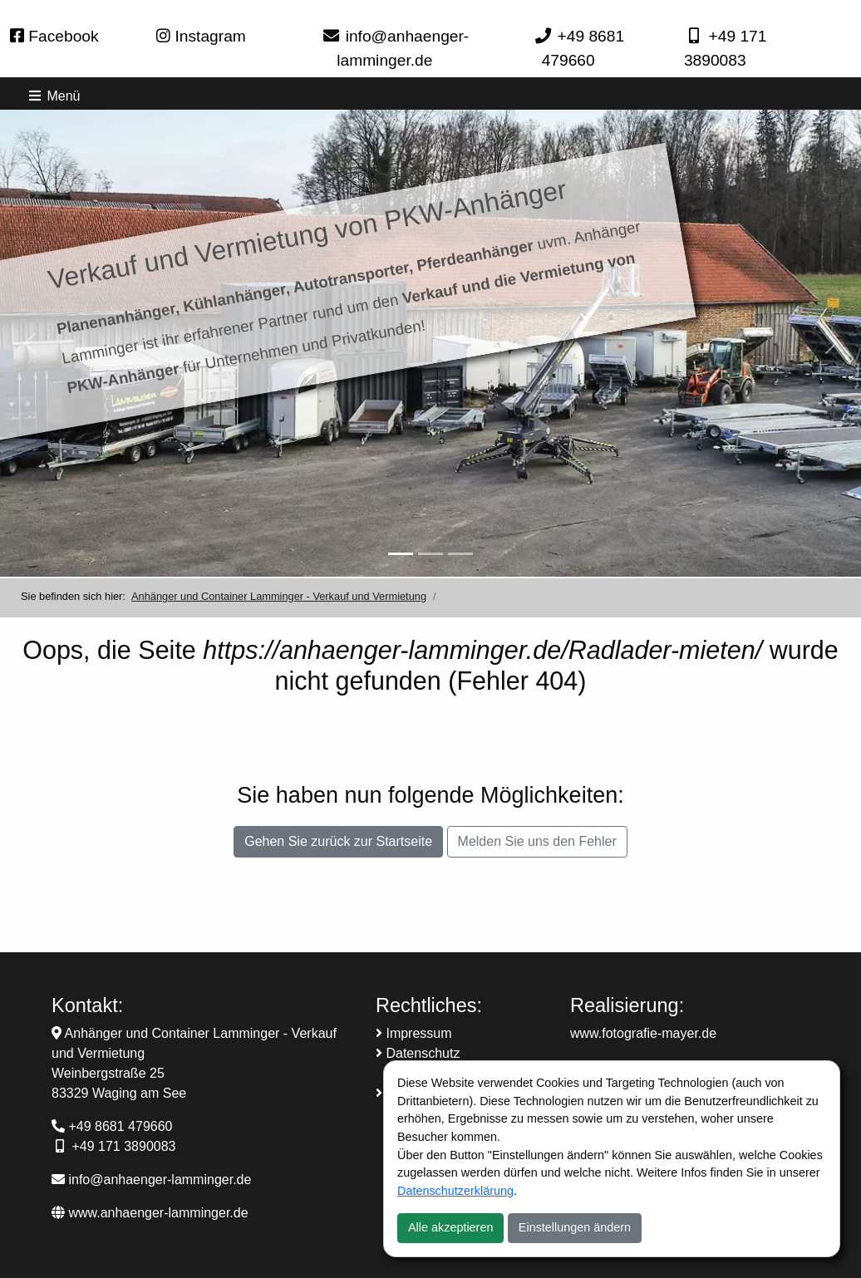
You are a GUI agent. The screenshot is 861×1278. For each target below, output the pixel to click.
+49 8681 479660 (120, 1126)
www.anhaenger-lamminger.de (150, 1213)
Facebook (54, 36)
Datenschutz (418, 1053)
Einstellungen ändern (575, 1227)
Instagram (201, 36)
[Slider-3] (460, 553)
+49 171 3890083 (123, 1146)
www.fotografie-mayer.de (643, 1033)
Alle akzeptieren (450, 1227)
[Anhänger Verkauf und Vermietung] (400, 553)
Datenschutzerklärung (455, 1190)
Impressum (414, 1033)
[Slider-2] (430, 553)
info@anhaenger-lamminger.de (151, 1179)
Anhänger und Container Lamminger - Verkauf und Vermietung (278, 596)
